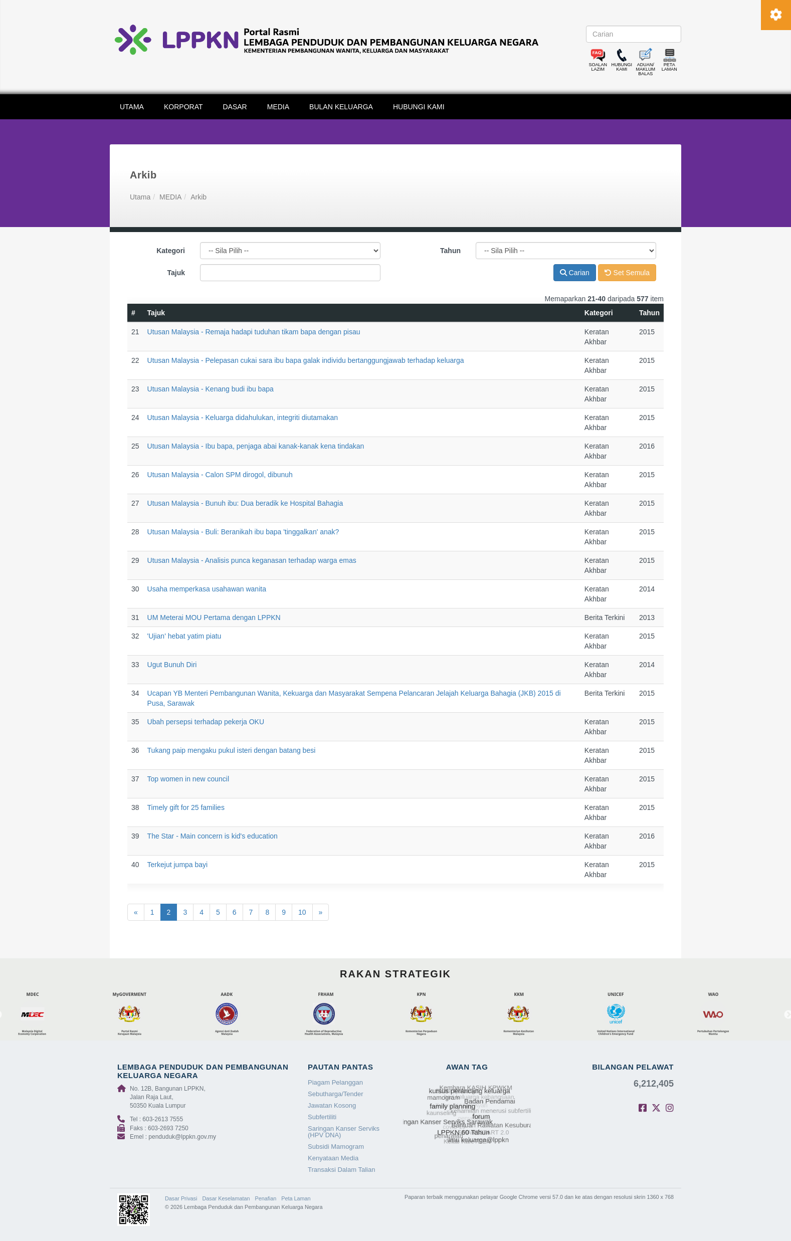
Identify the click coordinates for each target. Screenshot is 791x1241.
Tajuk (176, 273)
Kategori (170, 251)
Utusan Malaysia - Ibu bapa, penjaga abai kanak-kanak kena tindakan (255, 446)
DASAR (235, 107)
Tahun (450, 251)
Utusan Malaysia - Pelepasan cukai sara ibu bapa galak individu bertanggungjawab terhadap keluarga (305, 360)
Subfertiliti (322, 1117)
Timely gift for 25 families (186, 807)
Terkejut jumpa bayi (177, 865)
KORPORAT (183, 107)
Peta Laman (295, 1198)
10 (302, 912)
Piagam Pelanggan (335, 1082)
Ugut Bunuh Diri (172, 665)
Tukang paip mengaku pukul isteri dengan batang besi (231, 750)
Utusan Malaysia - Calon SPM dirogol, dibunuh (220, 475)
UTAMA (132, 107)
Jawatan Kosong (332, 1105)
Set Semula (627, 273)
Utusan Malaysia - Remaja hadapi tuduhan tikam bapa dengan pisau (253, 332)
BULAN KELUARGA (341, 107)
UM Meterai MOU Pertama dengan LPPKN (214, 617)
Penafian (266, 1198)
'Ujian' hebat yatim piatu (184, 636)
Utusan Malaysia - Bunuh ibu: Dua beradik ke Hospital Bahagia (245, 503)
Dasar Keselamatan (226, 1198)
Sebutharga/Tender (335, 1094)
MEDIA (278, 107)
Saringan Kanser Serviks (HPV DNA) (343, 1132)
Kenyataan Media (333, 1158)
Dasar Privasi (181, 1198)
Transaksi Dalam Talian (341, 1169)
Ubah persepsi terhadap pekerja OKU (205, 722)
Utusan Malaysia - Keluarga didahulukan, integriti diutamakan (242, 417)
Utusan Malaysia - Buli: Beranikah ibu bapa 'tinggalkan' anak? (243, 532)
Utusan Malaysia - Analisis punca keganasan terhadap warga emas (251, 560)
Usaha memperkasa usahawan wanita (206, 589)
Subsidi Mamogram (336, 1146)
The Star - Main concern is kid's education (212, 836)
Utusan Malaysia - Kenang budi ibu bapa (210, 389)
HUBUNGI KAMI (419, 107)
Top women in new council (188, 779)
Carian (574, 273)
